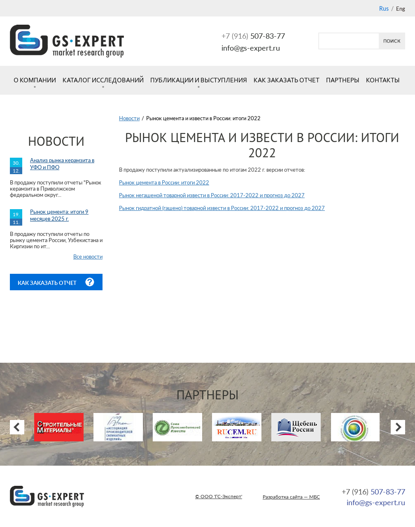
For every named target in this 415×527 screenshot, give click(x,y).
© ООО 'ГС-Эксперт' (218, 496)
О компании (35, 80)
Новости (129, 118)
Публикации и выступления (198, 80)
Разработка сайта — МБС (291, 497)
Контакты (383, 80)
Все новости (88, 256)
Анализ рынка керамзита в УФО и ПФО (62, 163)
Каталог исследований (103, 80)
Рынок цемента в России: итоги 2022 (164, 182)
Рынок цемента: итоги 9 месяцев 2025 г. (59, 215)
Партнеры (342, 80)
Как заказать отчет (286, 80)
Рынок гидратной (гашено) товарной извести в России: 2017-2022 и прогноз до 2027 (222, 208)
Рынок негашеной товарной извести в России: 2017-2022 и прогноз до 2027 (212, 195)
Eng (400, 8)
